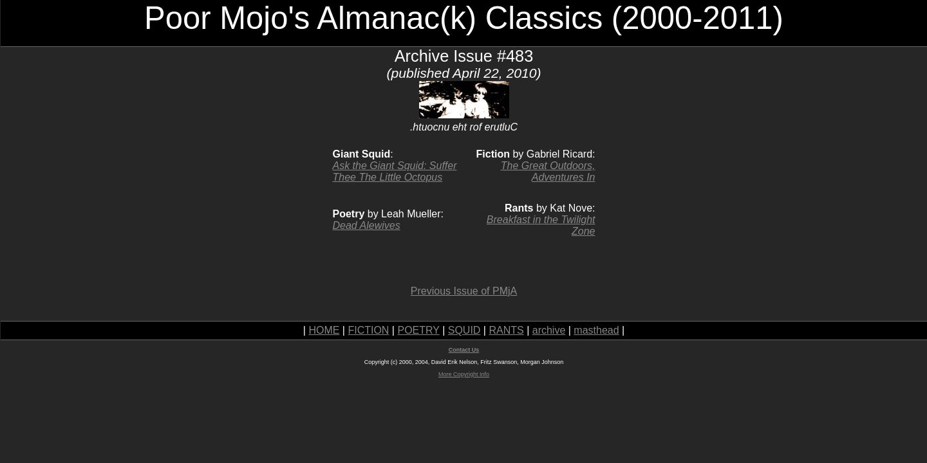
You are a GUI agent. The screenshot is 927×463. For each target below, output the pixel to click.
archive (549, 330)
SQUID (464, 330)
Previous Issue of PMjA (464, 291)
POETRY (418, 330)
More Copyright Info (463, 374)
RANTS (506, 330)
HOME (323, 330)
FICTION (368, 330)
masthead (596, 330)
